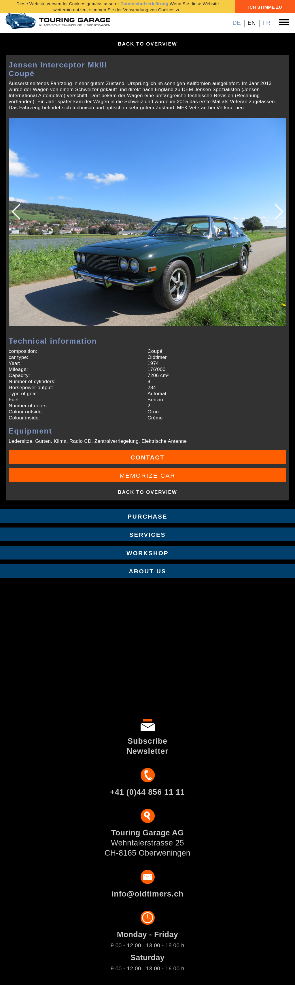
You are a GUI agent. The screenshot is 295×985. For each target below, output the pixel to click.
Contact (148, 457)
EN (251, 23)
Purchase (147, 516)
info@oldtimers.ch (147, 894)
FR (266, 23)
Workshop (147, 553)
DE (236, 23)
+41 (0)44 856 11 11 (147, 792)
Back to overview (147, 44)
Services (147, 534)
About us (147, 571)
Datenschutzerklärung (144, 3)
